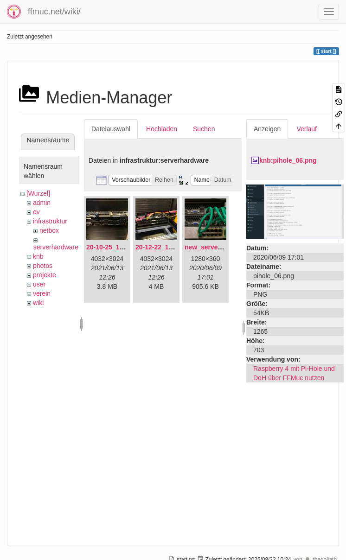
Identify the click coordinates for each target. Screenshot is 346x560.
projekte (44, 275)
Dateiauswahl (110, 129)
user (39, 284)
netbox (49, 230)
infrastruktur (50, 221)
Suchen (204, 129)
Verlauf (306, 129)
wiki (38, 302)
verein (42, 293)
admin (42, 202)
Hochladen (161, 129)
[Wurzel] (38, 193)
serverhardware (55, 247)
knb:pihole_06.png (288, 160)
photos (42, 265)
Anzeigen (267, 129)
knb (38, 256)
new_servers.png (211, 247)
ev (36, 212)
